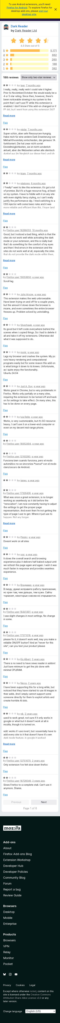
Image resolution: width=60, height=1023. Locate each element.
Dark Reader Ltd (26, 30)
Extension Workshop (16, 860)
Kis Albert (25, 659)
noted (33, 991)
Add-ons (9, 842)
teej (22, 85)
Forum (7, 883)
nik (22, 713)
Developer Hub (13, 865)
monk (23, 352)
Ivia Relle (25, 417)
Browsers (9, 940)
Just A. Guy (26, 386)
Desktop (9, 912)
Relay (7, 952)
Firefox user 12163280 (18, 456)
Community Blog (14, 877)
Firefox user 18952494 (19, 443)
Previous (16, 802)
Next (44, 802)
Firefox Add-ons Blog (17, 854)
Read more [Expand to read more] (9, 115)
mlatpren (25, 183)
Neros (23, 683)
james (23, 480)
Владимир (26, 585)
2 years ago (38, 659)
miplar (23, 129)
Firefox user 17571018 (19, 635)
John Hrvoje (26, 294)
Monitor (8, 958)
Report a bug (12, 889)
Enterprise (9, 923)
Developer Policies (15, 871)
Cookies (20, 985)
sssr (22, 554)
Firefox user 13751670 (19, 760)
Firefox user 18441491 (18, 611)
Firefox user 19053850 (19, 277)
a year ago (38, 277)
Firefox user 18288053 (19, 230)
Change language (12, 1011)
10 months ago (40, 230)
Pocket (8, 964)
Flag (5, 122)
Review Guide (12, 895)
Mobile (7, 917)
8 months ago (38, 183)
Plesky (24, 537)
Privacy (7, 985)
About (7, 848)
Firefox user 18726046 (19, 780)
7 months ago (33, 85)
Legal (32, 985)
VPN (6, 946)
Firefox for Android (17, 7)
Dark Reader (19, 26)
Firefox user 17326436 (19, 493)
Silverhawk (26, 325)
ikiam (23, 173)
